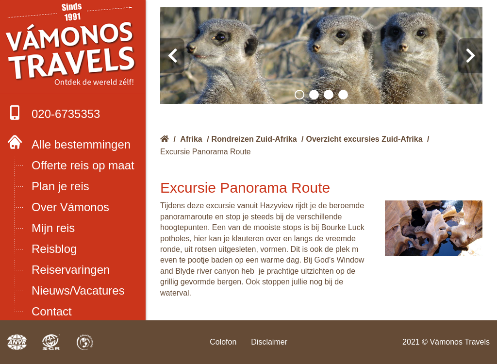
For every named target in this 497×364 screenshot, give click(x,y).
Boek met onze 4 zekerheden (73, 47)
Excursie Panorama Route (205, 152)
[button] (299, 94)
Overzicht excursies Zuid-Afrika (364, 139)
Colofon (223, 342)
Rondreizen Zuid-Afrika (254, 139)
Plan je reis (60, 186)
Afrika (191, 139)
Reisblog (54, 248)
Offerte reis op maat (83, 165)
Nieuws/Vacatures (78, 290)
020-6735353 (53, 112)
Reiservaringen (71, 269)
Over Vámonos (70, 207)
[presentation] (172, 55)
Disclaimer (269, 342)
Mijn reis (53, 227)
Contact (52, 311)
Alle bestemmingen (81, 144)
